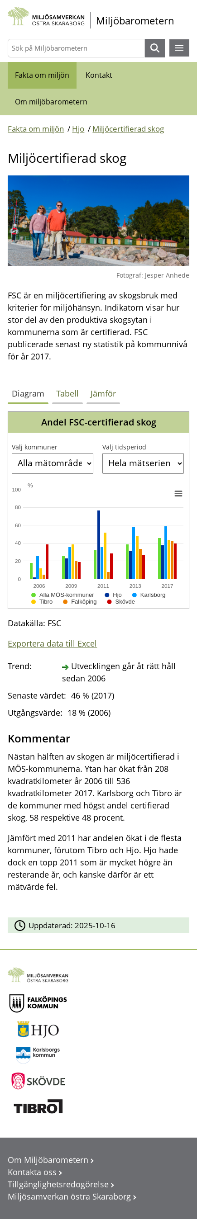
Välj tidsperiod (124, 447)
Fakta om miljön (42, 75)
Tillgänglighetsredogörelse (58, 1184)
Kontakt (99, 75)
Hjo (78, 128)
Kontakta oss (32, 1172)
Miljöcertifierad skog (128, 128)
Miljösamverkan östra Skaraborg (69, 1196)
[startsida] (98, 20)
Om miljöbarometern (51, 102)
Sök (155, 48)
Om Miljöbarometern (48, 1159)
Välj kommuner (35, 447)
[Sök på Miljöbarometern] (76, 48)
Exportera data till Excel (52, 643)
